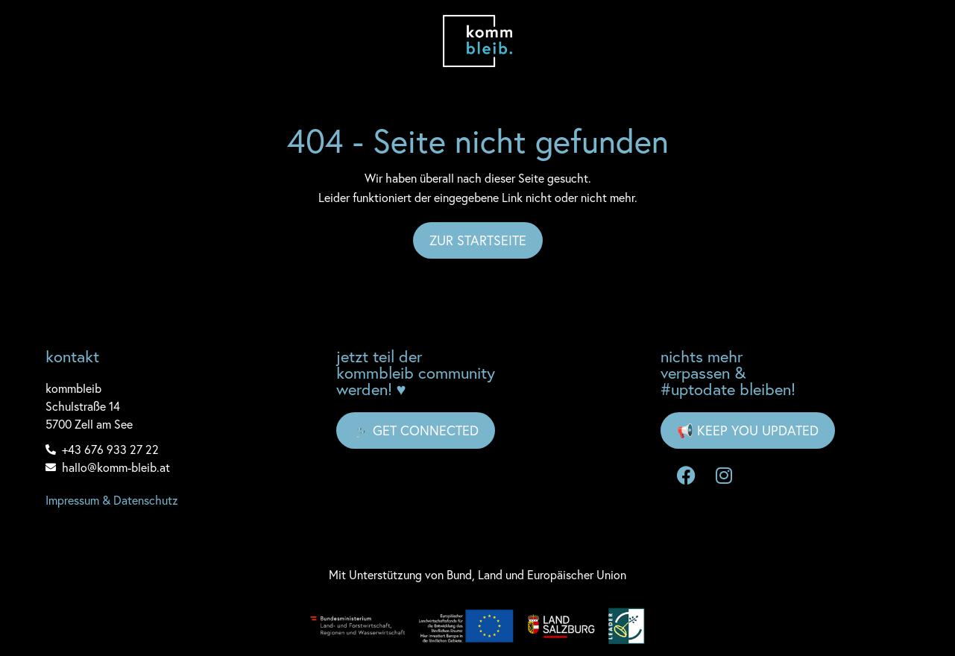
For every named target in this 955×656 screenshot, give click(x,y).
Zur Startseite (477, 240)
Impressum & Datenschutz (111, 500)
